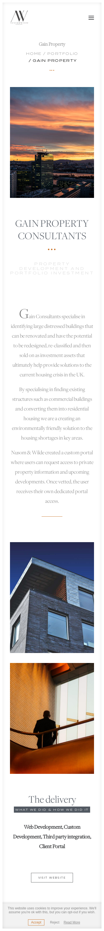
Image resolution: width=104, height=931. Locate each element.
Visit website (52, 877)
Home (33, 54)
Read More (72, 922)
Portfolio (62, 54)
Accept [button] (36, 922)
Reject (54, 922)
